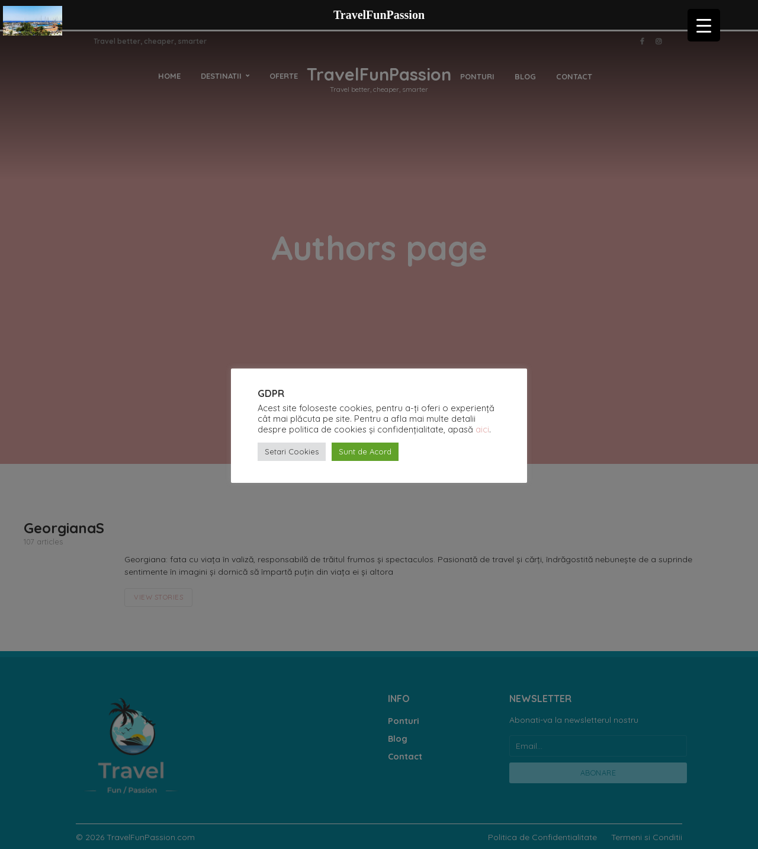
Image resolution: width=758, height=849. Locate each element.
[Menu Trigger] (704, 25)
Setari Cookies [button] (292, 451)
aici (482, 429)
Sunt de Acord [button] (365, 451)
